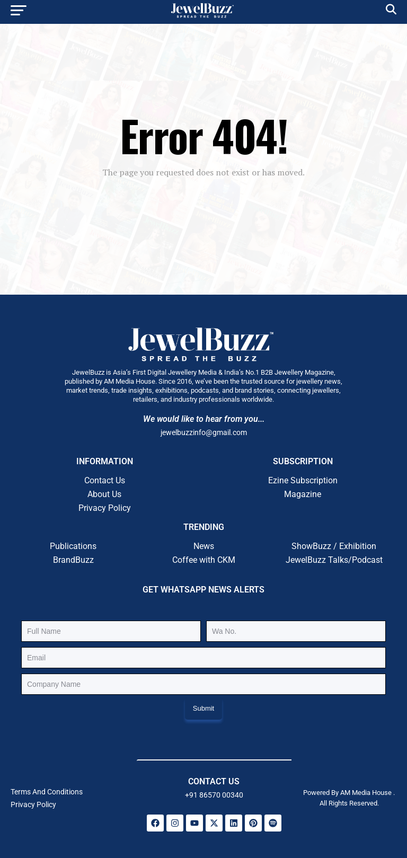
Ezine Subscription (303, 480)
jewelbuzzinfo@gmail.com (204, 432)
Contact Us (104, 480)
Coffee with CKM (203, 560)
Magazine (302, 494)
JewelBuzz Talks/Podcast (334, 560)
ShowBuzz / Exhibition (333, 546)
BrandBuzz (73, 560)
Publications (73, 546)
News (203, 546)
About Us (104, 494)
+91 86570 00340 (214, 795)
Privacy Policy (104, 508)
